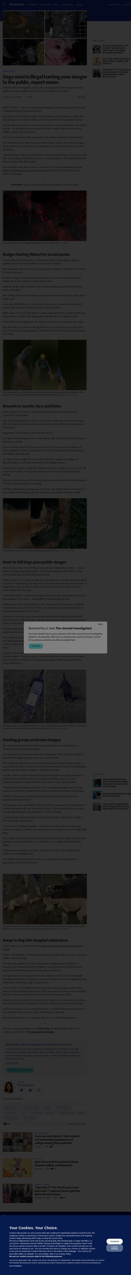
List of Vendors (15, 1266)
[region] (65, 1245)
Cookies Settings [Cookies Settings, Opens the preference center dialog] (114, 1248)
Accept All (114, 1241)
